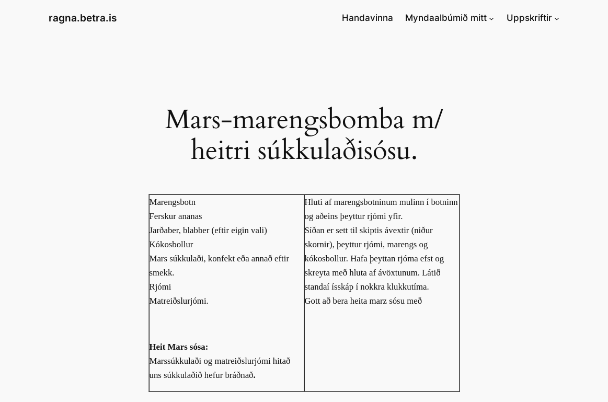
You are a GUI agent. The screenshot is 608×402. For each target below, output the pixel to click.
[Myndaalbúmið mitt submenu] (491, 17)
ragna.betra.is (83, 18)
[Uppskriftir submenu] (556, 17)
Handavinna (367, 18)
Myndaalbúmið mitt (446, 18)
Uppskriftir (529, 18)
